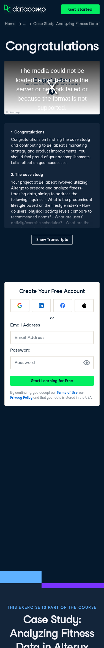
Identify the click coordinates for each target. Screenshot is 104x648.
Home (10, 24)
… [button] (24, 24)
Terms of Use (67, 392)
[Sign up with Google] (19, 305)
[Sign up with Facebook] (62, 305)
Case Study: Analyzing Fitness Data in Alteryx (66, 24)
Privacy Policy (21, 397)
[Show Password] (87, 362)
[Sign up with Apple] (84, 305)
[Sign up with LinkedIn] (41, 305)
